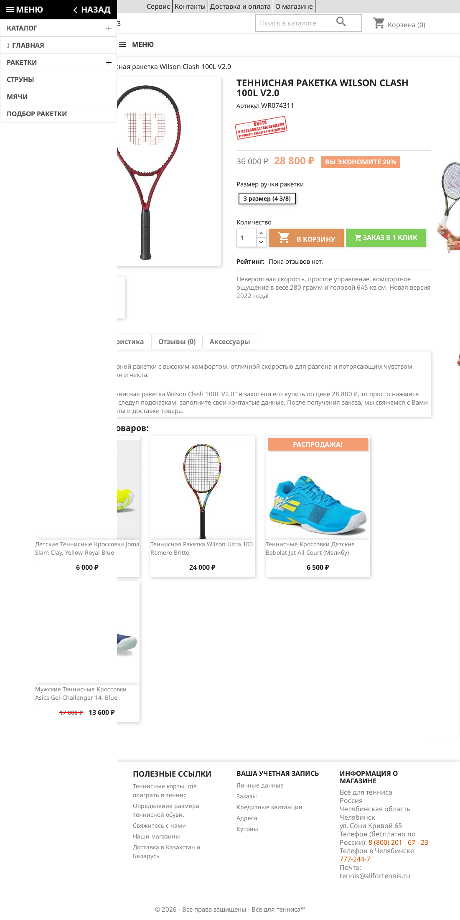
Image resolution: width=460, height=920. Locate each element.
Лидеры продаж (53, 808)
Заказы (246, 796)
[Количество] (246, 238)
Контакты (190, 6)
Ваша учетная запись (277, 773)
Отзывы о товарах (56, 819)
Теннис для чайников (60, 840)
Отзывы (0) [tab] (177, 341)
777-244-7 (355, 859)
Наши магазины (156, 836)
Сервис (158, 6)
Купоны (247, 829)
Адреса (246, 818)
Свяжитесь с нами (159, 825)
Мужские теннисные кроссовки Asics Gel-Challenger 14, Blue (81, 693)
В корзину (306, 239)
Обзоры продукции (57, 829)
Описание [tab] (56, 341)
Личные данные (260, 785)
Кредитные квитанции (269, 807)
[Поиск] (308, 23)
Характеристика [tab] (115, 341)
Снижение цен (51, 786)
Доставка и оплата (240, 6)
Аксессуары (230, 341)
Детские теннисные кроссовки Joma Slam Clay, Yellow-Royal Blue (87, 548)
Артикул (247, 106)
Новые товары (50, 797)
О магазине (294, 6)
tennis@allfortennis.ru (375, 875)
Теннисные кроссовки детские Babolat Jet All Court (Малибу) (310, 548)
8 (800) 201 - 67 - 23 (91, 23)
